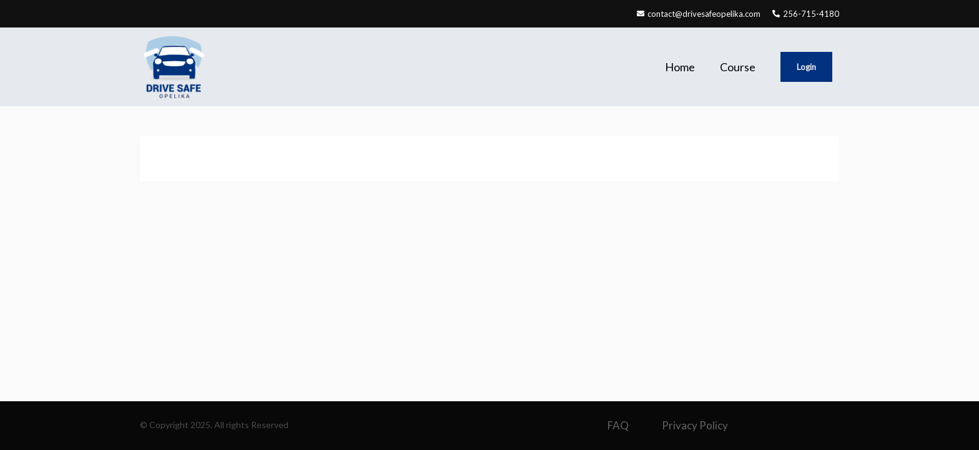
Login (806, 67)
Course (737, 67)
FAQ (618, 425)
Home (680, 67)
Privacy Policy (695, 425)
